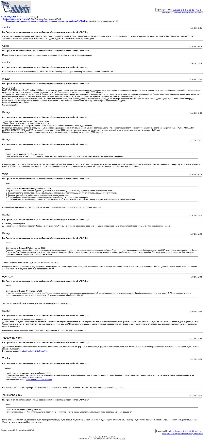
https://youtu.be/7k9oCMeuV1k (34, 351)
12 (193, 10)
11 (190, 10)
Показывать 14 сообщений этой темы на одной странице (182, 12)
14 (198, 10)
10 (187, 10)
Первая (176, 10)
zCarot (122, 438)
